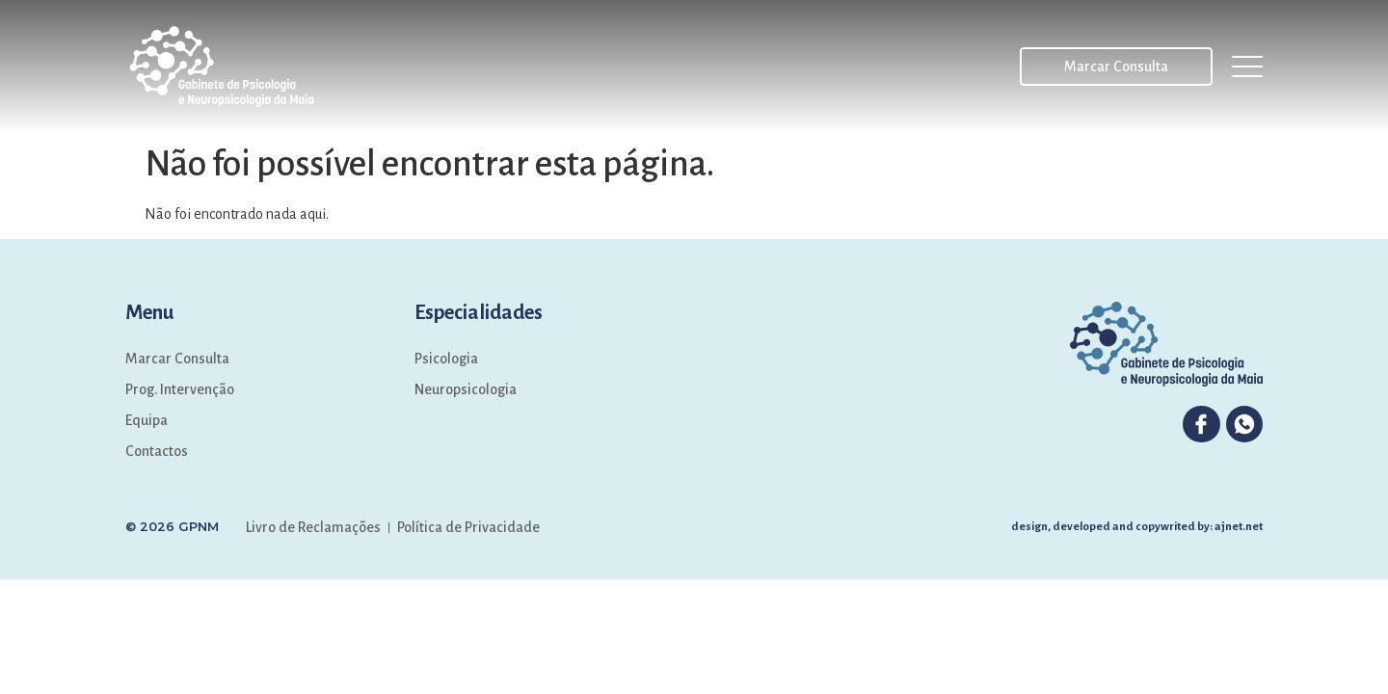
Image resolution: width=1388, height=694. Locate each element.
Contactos (156, 451)
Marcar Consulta (177, 358)
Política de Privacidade (468, 527)
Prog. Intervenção (179, 389)
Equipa (146, 420)
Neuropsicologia (465, 389)
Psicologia (446, 358)
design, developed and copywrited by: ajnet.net (1137, 526)
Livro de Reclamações (313, 527)
